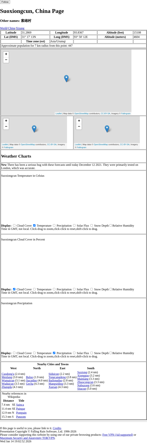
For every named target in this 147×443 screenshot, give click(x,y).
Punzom (21, 416)
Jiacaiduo (31, 380)
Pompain (21, 412)
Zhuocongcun (85, 382)
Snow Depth (101, 225)
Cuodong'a (8, 373)
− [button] (6, 60)
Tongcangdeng (57, 377)
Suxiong (82, 372)
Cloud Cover (24, 225)
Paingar (20, 408)
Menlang (7, 377)
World (3, 28)
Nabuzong (83, 385)
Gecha (30, 383)
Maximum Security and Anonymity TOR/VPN (27, 438)
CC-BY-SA (105, 113)
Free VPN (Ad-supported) (117, 434)
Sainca (20, 404)
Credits (57, 428)
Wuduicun (8, 383)
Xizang (20, 28)
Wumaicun (8, 380)
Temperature (44, 225)
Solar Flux (83, 225)
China (11, 28)
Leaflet (59, 113)
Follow (5, 2)
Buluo (29, 377)
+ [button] (6, 54)
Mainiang (82, 378)
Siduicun (54, 373)
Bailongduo (55, 380)
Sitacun (81, 388)
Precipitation (64, 225)
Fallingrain (126, 113)
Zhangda (7, 387)
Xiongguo (83, 375)
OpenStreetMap (81, 113)
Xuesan (53, 387)
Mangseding (56, 383)
